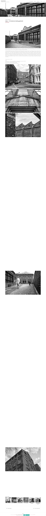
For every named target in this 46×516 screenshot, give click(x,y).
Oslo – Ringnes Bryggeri (8, 508)
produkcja (9, 19)
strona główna (31, 1)
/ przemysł (6, 19)
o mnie (41, 1)
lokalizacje (38, 1)
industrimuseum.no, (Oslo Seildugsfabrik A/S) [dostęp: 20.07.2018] (15, 61)
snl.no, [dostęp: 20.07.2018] (11, 62)
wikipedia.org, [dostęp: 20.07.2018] (11, 63)
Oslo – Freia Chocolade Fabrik (36, 508)
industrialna (3, 1)
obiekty (35, 1)
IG (43, 1)
